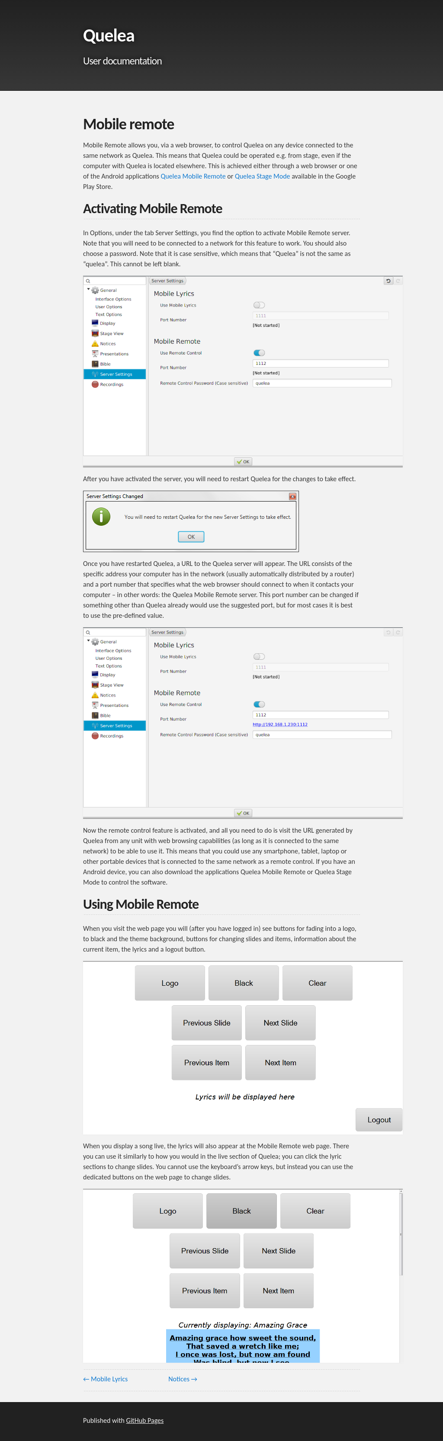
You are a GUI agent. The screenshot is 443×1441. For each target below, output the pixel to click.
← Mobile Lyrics (105, 1379)
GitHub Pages (145, 1420)
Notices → (182, 1379)
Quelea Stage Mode (262, 176)
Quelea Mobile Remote (193, 176)
